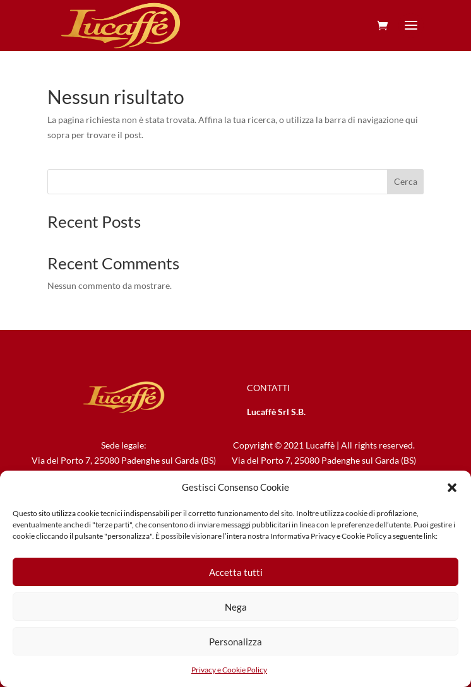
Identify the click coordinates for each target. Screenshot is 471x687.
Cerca (405, 181)
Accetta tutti (236, 572)
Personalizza (235, 641)
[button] (452, 487)
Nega (236, 607)
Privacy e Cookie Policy (229, 669)
